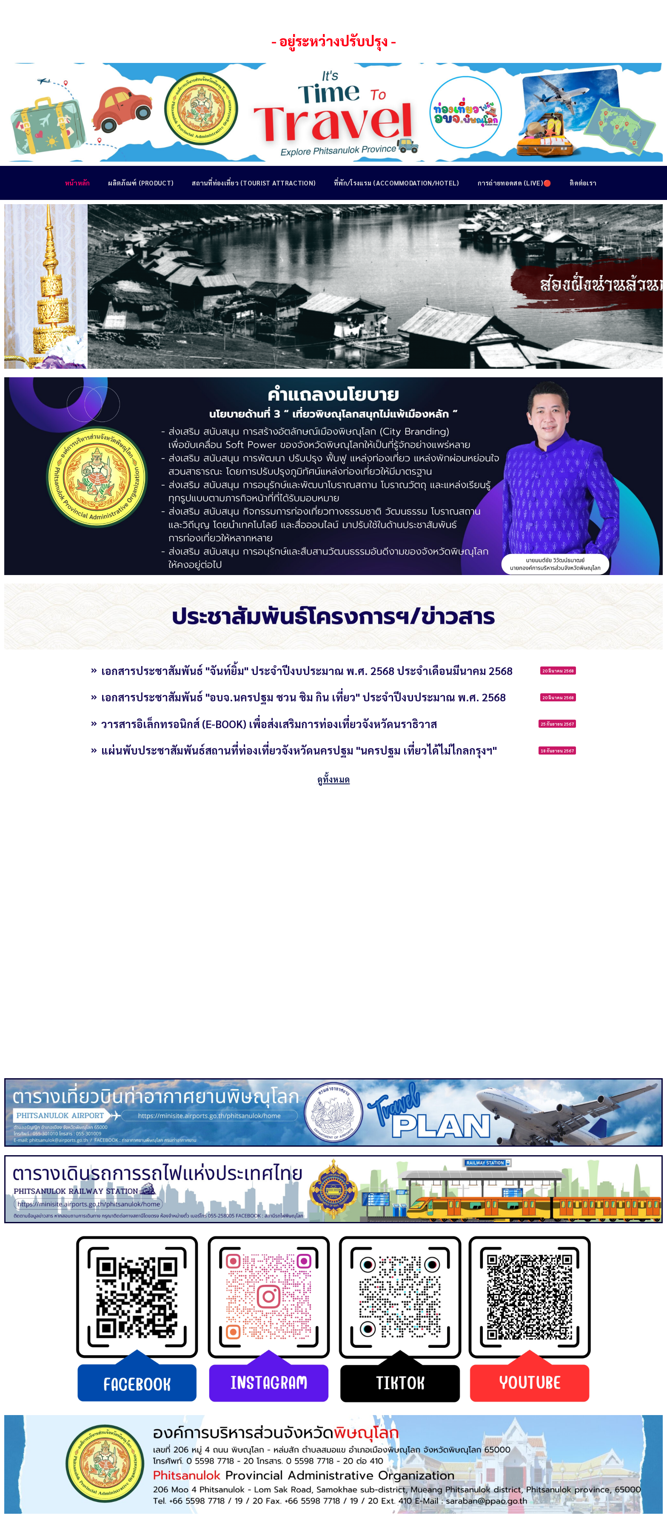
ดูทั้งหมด (333, 778)
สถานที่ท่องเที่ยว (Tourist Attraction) (253, 183)
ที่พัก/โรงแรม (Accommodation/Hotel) (396, 183)
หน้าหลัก (75, 183)
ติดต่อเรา (584, 183)
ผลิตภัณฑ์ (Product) (139, 183)
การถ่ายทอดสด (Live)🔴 (516, 183)
